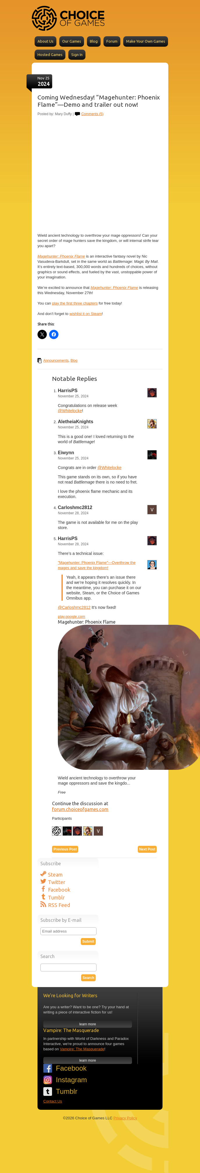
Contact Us (52, 1101)
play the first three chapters (75, 303)
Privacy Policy (125, 1118)
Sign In (77, 55)
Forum (111, 41)
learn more (87, 1024)
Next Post (147, 849)
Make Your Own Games (145, 41)
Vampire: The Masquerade (82, 1049)
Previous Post (65, 849)
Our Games (71, 41)
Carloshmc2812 (75, 507)
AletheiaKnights (75, 421)
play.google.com (71, 616)
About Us (45, 41)
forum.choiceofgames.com (80, 809)
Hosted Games (50, 55)
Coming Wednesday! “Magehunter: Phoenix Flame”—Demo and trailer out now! (99, 101)
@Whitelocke (70, 410)
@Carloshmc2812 (74, 607)
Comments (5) (92, 114)
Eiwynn (66, 452)
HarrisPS (68, 390)
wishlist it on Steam (85, 314)
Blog (94, 41)
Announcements (56, 361)
